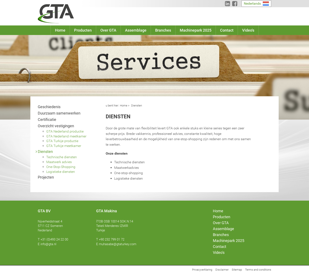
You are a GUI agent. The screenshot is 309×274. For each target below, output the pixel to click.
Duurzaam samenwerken (59, 113)
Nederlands (252, 3)
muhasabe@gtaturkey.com (117, 244)
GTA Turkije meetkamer (63, 146)
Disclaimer (222, 269)
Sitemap (237, 269)
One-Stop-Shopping (60, 167)
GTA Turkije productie (62, 141)
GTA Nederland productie (65, 131)
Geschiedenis (49, 107)
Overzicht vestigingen (56, 126)
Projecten (46, 177)
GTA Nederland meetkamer (66, 136)
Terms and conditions (258, 269)
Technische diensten (61, 157)
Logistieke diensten (60, 172)
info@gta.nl (48, 244)
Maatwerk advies (59, 162)
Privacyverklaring (202, 269)
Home (123, 105)
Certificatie (47, 119)
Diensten (45, 151)
